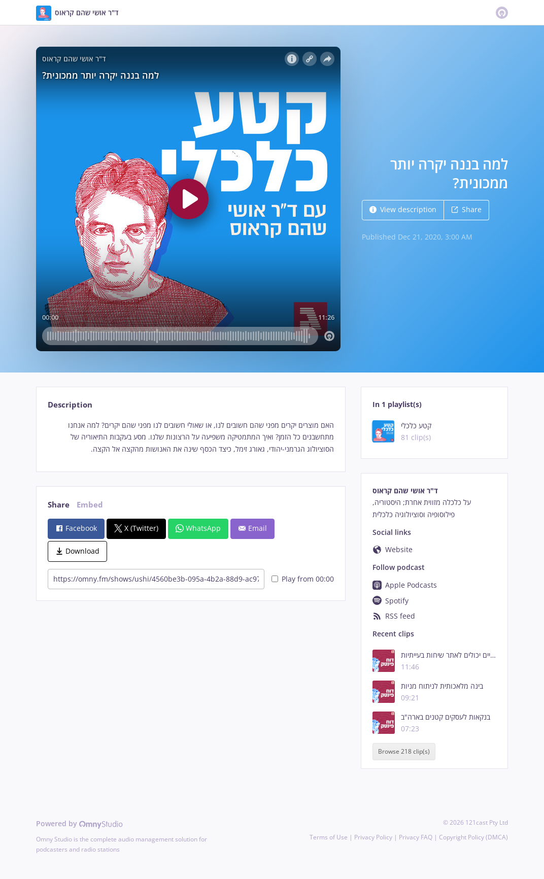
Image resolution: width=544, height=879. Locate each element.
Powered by (79, 823)
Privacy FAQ (415, 837)
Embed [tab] (90, 504)
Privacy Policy (373, 837)
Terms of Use (329, 837)
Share (466, 209)
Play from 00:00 (302, 579)
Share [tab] (59, 504)
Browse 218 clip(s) (404, 751)
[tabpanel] (190, 437)
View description (402, 209)
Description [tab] (70, 404)
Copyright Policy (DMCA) (473, 837)
